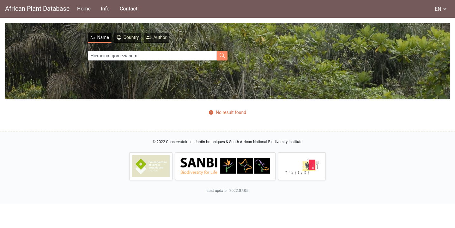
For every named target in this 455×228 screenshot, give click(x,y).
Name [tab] (84, 37)
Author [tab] (141, 37)
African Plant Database (37, 8)
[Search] (136, 55)
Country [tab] (112, 37)
